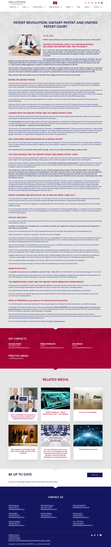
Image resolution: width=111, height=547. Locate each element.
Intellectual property (16, 358)
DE (96, 3)
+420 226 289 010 (78, 523)
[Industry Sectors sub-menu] (62, 7)
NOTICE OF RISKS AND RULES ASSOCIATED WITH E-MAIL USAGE (29, 540)
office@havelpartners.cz (16, 509)
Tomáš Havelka (96, 39)
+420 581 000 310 (14, 523)
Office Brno (12, 513)
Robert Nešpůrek (54, 39)
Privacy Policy (14, 535)
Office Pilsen (77, 513)
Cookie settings (14, 539)
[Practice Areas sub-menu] (44, 7)
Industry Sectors (54, 7)
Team (24, 7)
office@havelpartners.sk (49, 509)
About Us (13, 7)
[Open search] (85, 3)
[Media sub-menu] (72, 7)
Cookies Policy (14, 537)
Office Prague (13, 505)
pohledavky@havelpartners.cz (83, 525)
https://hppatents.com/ (57, 321)
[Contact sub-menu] (101, 7)
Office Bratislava (47, 505)
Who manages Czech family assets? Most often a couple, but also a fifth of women (23, 451)
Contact (96, 7)
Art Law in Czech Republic (88, 412)
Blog (78, 7)
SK (92, 3)
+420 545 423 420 (14, 515)
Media (68, 7)
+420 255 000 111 (14, 507)
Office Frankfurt (79, 505)
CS (89, 3)
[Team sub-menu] (28, 7)
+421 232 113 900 (46, 507)
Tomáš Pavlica (73, 39)
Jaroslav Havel (14, 344)
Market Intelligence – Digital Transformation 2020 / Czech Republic (55, 413)
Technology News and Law (88, 449)
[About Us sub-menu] (18, 7)
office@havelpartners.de (81, 507)
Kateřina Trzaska (84, 39)
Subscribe (95, 475)
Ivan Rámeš (65, 39)
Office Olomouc (14, 521)
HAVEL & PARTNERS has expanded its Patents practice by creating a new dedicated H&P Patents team (23, 417)
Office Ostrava (46, 513)
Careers (86, 7)
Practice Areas (37, 7)
